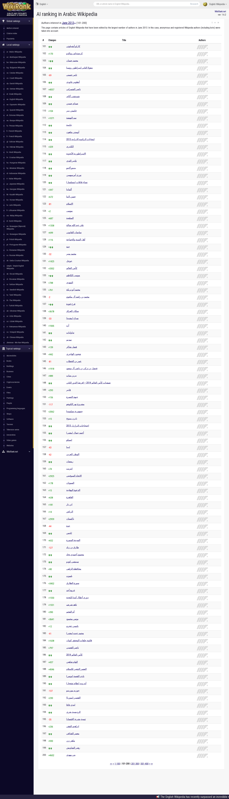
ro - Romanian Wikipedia (16, 250)
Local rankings (16, 44)
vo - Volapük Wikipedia (15, 332)
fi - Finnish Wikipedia (14, 131)
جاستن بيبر (71, 110)
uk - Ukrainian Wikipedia (16, 311)
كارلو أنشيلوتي (73, 46)
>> (152, 763)
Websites (10, 445)
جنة (68, 246)
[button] (212, 22)
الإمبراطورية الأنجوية (76, 153)
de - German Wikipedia (15, 89)
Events (9, 387)
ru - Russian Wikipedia (15, 255)
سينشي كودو (72, 561)
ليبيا (68, 447)
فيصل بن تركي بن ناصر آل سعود (81, 368)
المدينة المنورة (73, 540)
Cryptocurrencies (13, 382)
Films (9, 393)
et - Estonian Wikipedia (15, 115)
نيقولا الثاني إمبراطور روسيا (79, 67)
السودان (70, 483)
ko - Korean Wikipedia (15, 200)
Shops (9, 414)
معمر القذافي (72, 733)
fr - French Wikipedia (14, 136)
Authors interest (13, 28)
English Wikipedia (215, 4)
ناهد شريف (71, 604)
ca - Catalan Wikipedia (15, 73)
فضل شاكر (71, 347)
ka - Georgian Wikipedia (15, 189)
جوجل (69, 261)
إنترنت (69, 468)
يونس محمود (72, 619)
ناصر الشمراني (73, 89)
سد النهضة (71, 117)
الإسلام (69, 203)
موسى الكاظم (73, 275)
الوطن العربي (72, 454)
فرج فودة (70, 304)
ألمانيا (69, 189)
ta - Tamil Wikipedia (14, 295)
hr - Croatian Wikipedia (15, 157)
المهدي (69, 282)
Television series (13, 430)
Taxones (10, 424)
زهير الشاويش (73, 747)
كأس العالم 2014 (74, 654)
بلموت (69, 576)
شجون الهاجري (73, 354)
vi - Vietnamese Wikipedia (16, 327)
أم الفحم (70, 611)
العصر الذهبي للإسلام (76, 669)
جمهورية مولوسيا (74, 411)
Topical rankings (16, 348)
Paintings (10, 398)
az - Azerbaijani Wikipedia (16, 57)
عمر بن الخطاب (73, 361)
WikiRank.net (16, 451)
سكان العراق (72, 311)
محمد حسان (72, 60)
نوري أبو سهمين (73, 175)
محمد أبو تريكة (73, 289)
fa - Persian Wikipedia (15, 126)
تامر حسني (71, 74)
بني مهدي (71, 755)
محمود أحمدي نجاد (75, 554)
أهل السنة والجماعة (75, 239)
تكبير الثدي (71, 160)
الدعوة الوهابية (73, 490)
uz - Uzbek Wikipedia (14, 321)
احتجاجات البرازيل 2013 (77, 425)
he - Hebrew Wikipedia (15, 147)
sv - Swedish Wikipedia (15, 290)
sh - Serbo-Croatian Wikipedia (18, 260)
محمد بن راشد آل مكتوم (77, 296)
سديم (69, 339)
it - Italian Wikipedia (14, 179)
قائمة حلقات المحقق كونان (79, 640)
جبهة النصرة (72, 397)
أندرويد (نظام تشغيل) (76, 683)
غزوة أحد (70, 590)
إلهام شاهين (72, 662)
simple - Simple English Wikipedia (15, 267)
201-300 (135, 763)
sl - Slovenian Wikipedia (15, 279)
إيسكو (69, 440)
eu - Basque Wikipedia (15, 120)
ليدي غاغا (70, 704)
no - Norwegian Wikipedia (16, 234)
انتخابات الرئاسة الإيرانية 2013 (80, 139)
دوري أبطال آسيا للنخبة (77, 597)
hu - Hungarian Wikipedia (16, 163)
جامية (69, 125)
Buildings (10, 366)
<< (111, 763)
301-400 (145, 763)
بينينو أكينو (71, 168)
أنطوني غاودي (73, 82)
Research (194, 4)
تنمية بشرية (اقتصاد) (76, 719)
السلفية (70, 218)
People (9, 403)
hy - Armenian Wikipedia (15, 168)
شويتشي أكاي (73, 96)
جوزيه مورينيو (72, 690)
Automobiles (11, 356)
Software (10, 419)
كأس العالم (71, 268)
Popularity (10, 39)
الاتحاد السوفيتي (74, 475)
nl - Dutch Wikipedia (14, 221)
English (42, 4)
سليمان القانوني (73, 232)
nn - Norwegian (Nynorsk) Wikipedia (16, 227)
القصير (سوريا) (73, 697)
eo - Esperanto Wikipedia (16, 104)
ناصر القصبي (72, 647)
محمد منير (71, 253)
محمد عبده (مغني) (75, 633)
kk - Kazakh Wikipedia (15, 194)
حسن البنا (71, 196)
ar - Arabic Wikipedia (14, 52)
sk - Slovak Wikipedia (15, 274)
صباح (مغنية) (72, 318)
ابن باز (69, 504)
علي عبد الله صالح (75, 225)
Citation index (12, 33)
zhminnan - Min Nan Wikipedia (18, 342)
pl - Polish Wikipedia (14, 239)
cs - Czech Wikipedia (14, 78)
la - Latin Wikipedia (14, 205)
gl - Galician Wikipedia (15, 142)
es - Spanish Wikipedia (15, 110)
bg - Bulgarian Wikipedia (16, 67)
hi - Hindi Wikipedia (14, 152)
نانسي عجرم (72, 626)
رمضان (69, 461)
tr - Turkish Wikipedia (14, 305)
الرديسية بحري (73, 712)
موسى (69, 211)
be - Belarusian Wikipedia (16, 62)
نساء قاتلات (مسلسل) (76, 182)
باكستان (70, 518)
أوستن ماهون (72, 132)
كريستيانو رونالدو (74, 53)
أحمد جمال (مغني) (75, 432)
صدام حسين (72, 103)
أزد (67, 325)
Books (9, 361)
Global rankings (16, 21)
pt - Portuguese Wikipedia (16, 245)
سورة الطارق (72, 583)
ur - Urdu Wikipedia (14, 316)
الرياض (69, 511)
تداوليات (70, 332)
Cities (9, 377)
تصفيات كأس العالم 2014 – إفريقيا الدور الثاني (88, 382)
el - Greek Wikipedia (14, 94)
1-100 (117, 763)
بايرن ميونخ (71, 418)
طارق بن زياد (72, 547)
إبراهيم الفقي (72, 726)
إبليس (69, 533)
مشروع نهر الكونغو (75, 404)
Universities (11, 435)
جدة (68, 525)
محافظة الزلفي (73, 568)
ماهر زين (70, 740)
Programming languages (16, 408)
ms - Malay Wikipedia (14, 215)
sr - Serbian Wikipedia (15, 284)
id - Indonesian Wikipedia (16, 173)
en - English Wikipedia (15, 99)
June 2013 (69, 23)
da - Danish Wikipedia (15, 83)
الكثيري (70, 146)
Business (10, 371)
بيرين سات (71, 375)
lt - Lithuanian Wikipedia (16, 210)
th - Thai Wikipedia (13, 300)
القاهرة (69, 497)
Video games (11, 440)
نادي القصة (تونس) (75, 676)
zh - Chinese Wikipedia (15, 337)
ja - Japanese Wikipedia (15, 184)
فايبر (68, 389)
